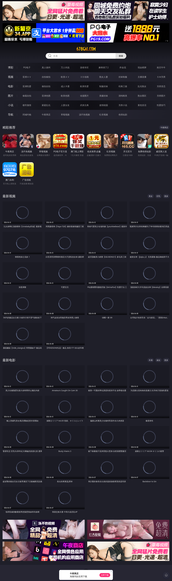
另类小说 (123, 105)
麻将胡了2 (103, 67)
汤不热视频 (84, 114)
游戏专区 (84, 67)
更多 (166, 196)
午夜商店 (46, 114)
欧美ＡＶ (65, 76)
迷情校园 (103, 105)
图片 (10, 95)
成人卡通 (65, 86)
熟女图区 (142, 95)
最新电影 (9, 360)
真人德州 (46, 67)
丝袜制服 (123, 76)
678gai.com (86, 49)
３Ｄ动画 (84, 76)
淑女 (158, 360)
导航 (10, 114)
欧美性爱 (84, 86)
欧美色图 (65, 95)
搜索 (121, 55)
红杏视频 (103, 114)
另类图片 (161, 95)
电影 (10, 86)
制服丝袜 (103, 86)
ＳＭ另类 (161, 76)
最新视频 (9, 196)
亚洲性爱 (27, 86)
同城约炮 (27, 114)
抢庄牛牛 (161, 67)
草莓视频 (65, 114)
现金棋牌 (142, 67)
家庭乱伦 (46, 105)
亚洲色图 (46, 95)
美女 (151, 196)
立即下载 (105, 575)
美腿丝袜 (103, 95)
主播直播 (142, 76)
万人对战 (65, 67)
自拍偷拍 (46, 76)
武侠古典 (84, 105)
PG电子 (26, 67)
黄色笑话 (142, 105)
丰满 (151, 360)
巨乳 (158, 196)
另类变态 (161, 86)
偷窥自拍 (27, 95)
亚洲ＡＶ (27, 76)
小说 (10, 105)
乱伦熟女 (142, 86)
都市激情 (27, 105)
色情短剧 (123, 114)
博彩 (10, 67)
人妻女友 (65, 105)
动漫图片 (84, 95)
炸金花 (123, 67)
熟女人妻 (103, 76)
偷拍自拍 (46, 86)
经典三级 (123, 86)
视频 (10, 77)
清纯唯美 (123, 95)
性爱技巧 (161, 105)
